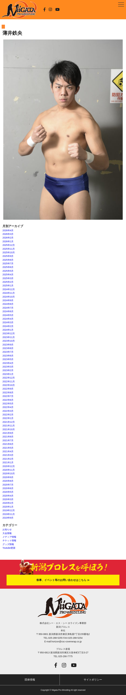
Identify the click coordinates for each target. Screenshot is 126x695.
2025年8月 (7, 260)
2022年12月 (8, 377)
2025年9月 (7, 256)
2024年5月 (7, 315)
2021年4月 (7, 451)
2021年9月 (7, 433)
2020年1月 (7, 506)
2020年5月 (7, 492)
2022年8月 (7, 392)
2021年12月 (8, 422)
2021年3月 (7, 455)
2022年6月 (7, 400)
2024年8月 (7, 304)
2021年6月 (7, 444)
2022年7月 (7, 396)
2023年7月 (7, 352)
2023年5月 (7, 359)
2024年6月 (7, 311)
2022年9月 (7, 388)
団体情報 (30, 679)
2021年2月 (7, 459)
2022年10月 (8, 385)
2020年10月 (8, 473)
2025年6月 (7, 267)
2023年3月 (7, 366)
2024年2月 (7, 326)
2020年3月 (7, 499)
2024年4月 (7, 318)
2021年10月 (8, 429)
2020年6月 (7, 488)
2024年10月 (8, 296)
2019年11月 (8, 514)
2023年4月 (7, 363)
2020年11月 (8, 470)
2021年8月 (7, 436)
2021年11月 (8, 425)
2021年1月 (7, 462)
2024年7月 (7, 307)
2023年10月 (8, 341)
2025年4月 (7, 274)
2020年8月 (7, 481)
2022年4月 (7, 407)
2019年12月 (8, 510)
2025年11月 (8, 249)
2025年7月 (7, 263)
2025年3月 (7, 278)
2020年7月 (7, 484)
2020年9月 (7, 477)
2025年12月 (8, 245)
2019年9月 (7, 517)
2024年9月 (7, 300)
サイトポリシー (93, 679)
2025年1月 (7, 285)
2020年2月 (7, 503)
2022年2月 (7, 414)
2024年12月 (8, 289)
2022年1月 (7, 418)
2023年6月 (7, 355)
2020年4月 (7, 495)
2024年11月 (8, 293)
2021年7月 (7, 440)
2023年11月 (8, 337)
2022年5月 (7, 403)
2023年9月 (7, 344)
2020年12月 (8, 466)
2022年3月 (7, 411)
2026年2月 (7, 237)
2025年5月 (7, 271)
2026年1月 (7, 241)
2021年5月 (7, 447)
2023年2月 (7, 370)
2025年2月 (7, 282)
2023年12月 (8, 333)
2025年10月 (8, 252)
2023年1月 (7, 374)
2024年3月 (7, 322)
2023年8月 (7, 348)
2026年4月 (7, 230)
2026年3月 (7, 234)
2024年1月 (7, 329)
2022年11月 (8, 381)
